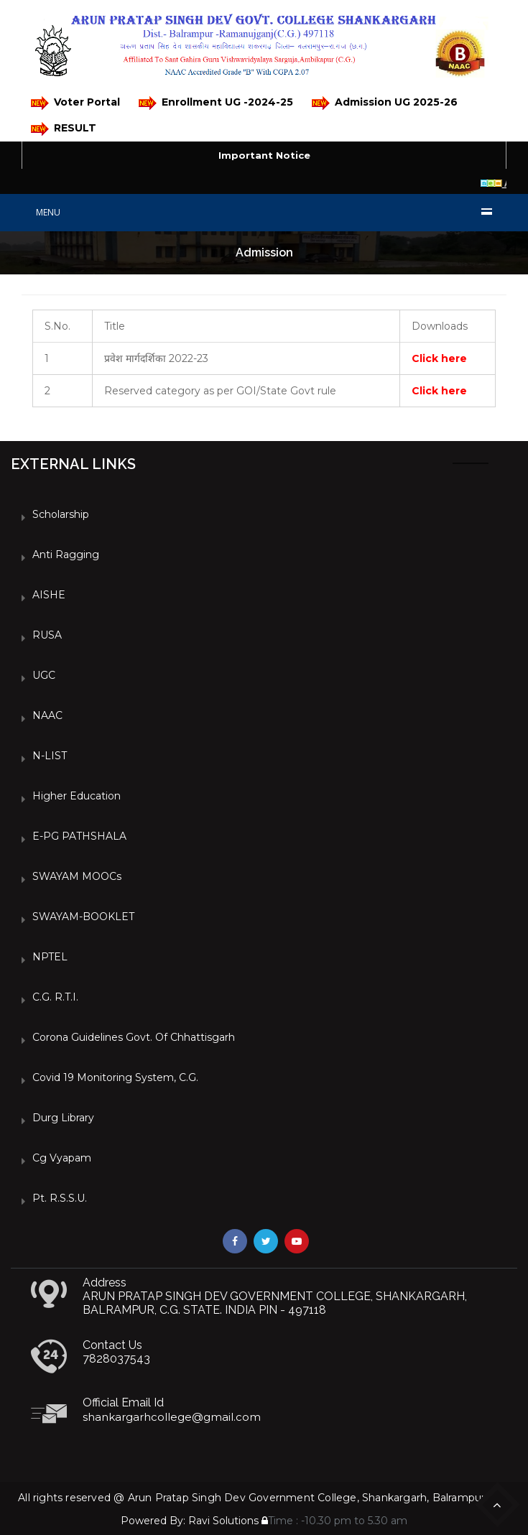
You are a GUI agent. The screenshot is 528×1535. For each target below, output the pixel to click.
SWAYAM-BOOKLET (83, 916)
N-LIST (49, 755)
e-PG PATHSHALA (79, 836)
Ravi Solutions (223, 1520)
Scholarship (60, 514)
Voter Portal (75, 103)
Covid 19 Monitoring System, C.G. (115, 1077)
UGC (43, 675)
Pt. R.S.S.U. (59, 1198)
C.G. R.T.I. (55, 997)
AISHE (48, 594)
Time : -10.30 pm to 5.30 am (334, 1520)
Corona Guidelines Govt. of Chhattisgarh (133, 1037)
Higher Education (76, 795)
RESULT (63, 128)
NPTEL (50, 956)
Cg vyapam (61, 1157)
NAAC (47, 715)
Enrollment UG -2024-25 (216, 103)
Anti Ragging (65, 554)
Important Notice (264, 155)
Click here (439, 358)
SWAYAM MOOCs (76, 876)
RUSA (47, 635)
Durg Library (63, 1117)
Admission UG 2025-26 (385, 103)
